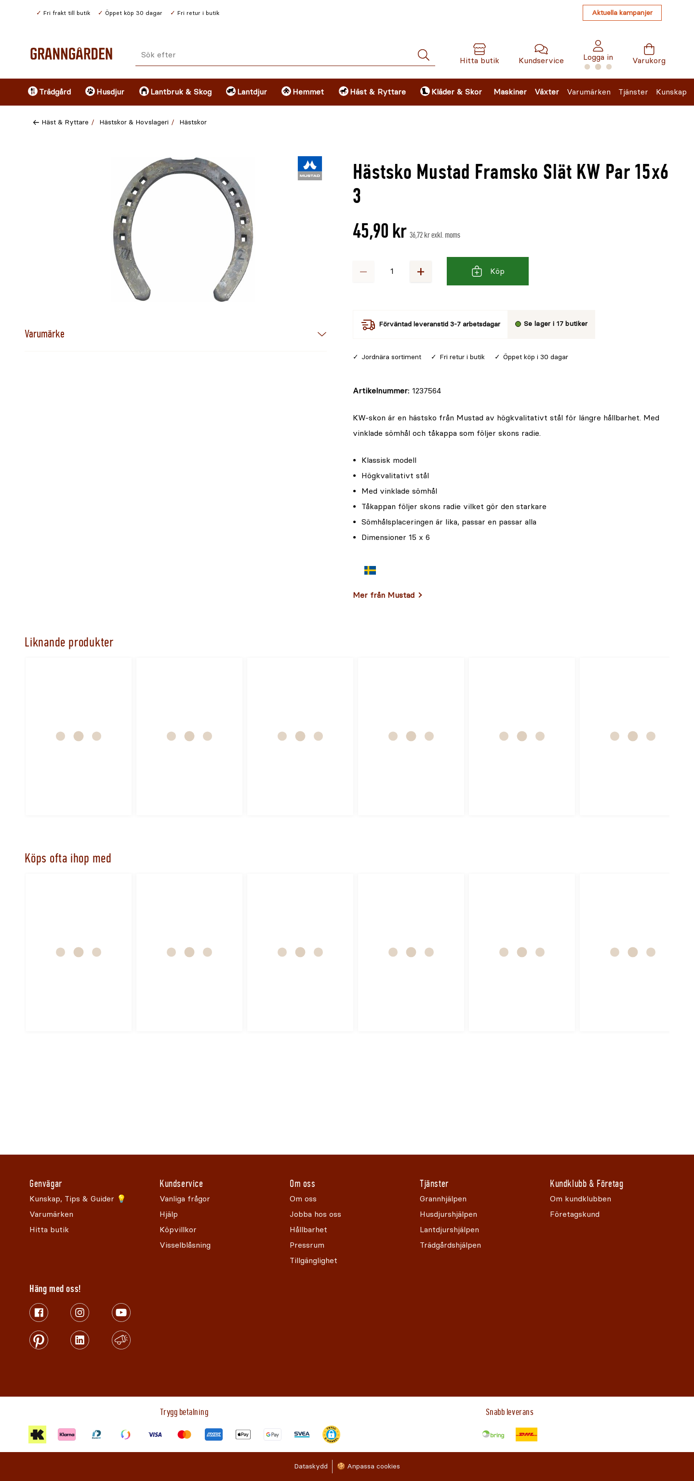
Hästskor (193, 122)
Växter (546, 91)
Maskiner (510, 91)
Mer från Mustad (383, 595)
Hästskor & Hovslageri (134, 122)
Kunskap (671, 91)
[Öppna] (183, 229)
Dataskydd (311, 1466)
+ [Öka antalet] (421, 271)
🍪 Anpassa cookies (368, 1466)
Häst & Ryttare (65, 122)
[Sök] (423, 55)
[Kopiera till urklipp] (397, 391)
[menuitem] (48, 92)
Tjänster (633, 91)
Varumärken (589, 91)
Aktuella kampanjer (622, 13)
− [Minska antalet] (363, 271)
